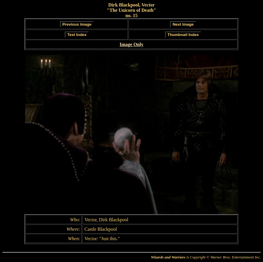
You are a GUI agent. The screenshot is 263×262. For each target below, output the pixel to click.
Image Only (131, 44)
